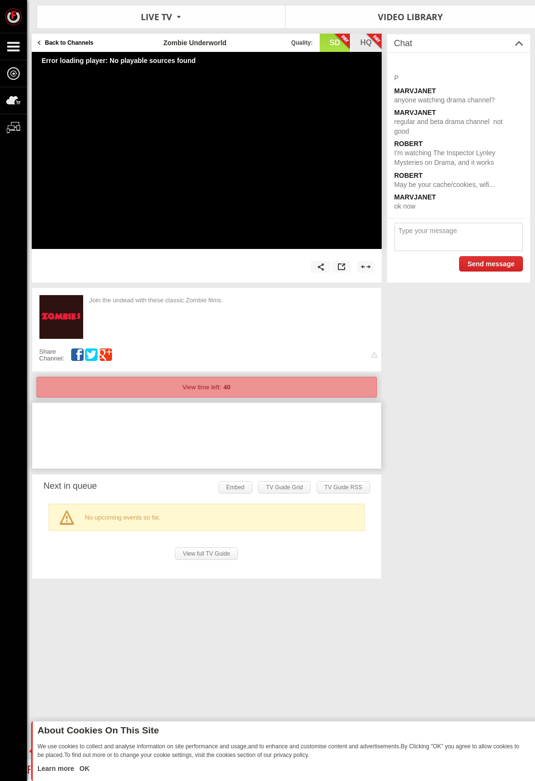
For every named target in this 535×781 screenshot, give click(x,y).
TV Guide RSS (343, 487)
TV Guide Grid (284, 487)
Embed (235, 487)
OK (83, 768)
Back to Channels (69, 42)
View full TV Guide (206, 553)
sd (339, 42)
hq (371, 42)
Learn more (56, 768)
